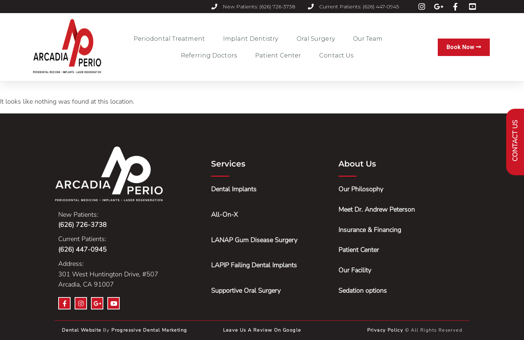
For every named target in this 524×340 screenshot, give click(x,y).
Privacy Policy (386, 330)
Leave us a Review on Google (262, 330)
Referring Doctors (211, 55)
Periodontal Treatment (171, 39)
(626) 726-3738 (82, 224)
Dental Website (82, 330)
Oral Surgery (317, 39)
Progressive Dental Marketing (149, 330)
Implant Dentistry (252, 39)
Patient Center (280, 55)
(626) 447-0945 (82, 249)
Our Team (369, 39)
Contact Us (336, 55)
